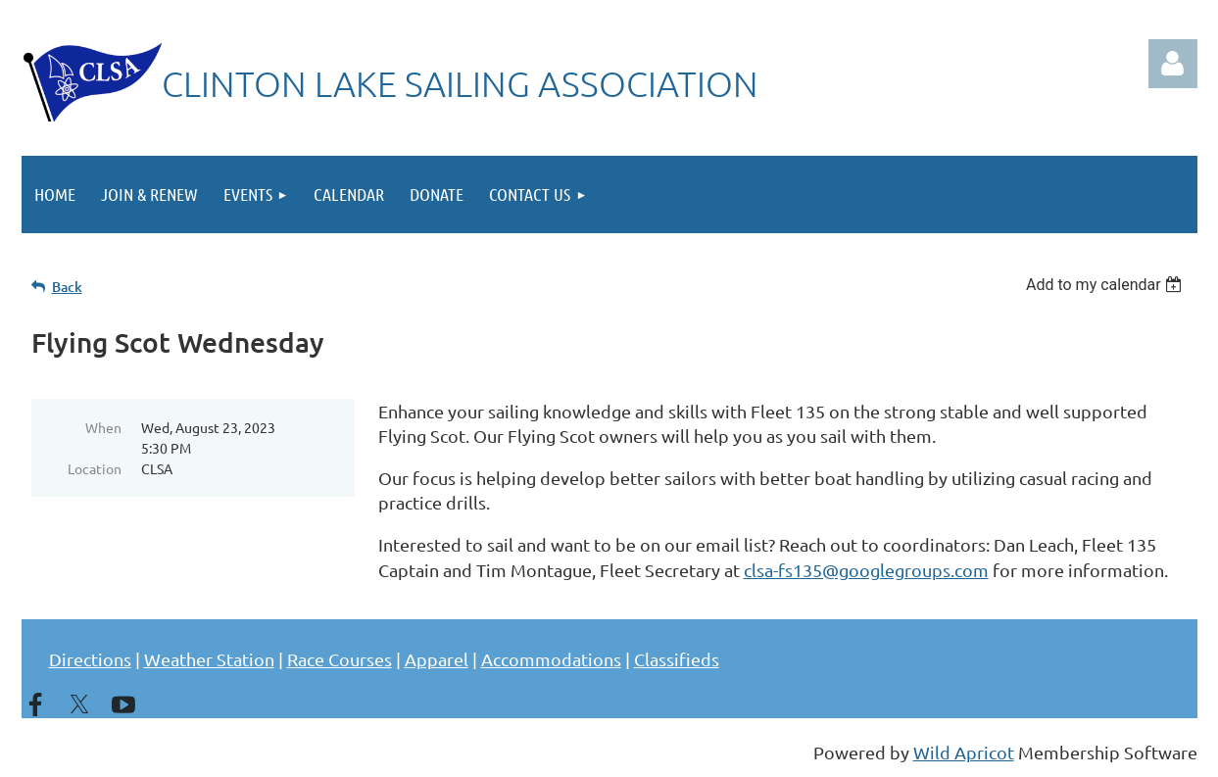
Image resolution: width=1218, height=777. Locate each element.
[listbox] (1107, 284)
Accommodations (551, 659)
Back (67, 286)
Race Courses (339, 659)
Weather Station (209, 659)
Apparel (436, 659)
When (103, 427)
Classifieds (676, 659)
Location (95, 468)
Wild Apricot (963, 752)
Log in (1172, 63)
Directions (90, 659)
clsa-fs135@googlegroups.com (866, 569)
